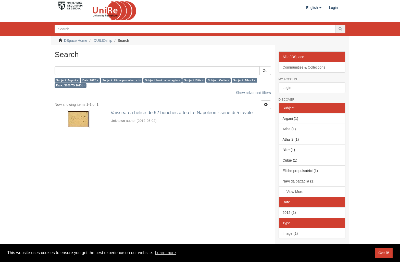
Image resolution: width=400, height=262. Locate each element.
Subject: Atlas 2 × (244, 80)
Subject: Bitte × (194, 80)
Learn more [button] (165, 253)
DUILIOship (103, 40)
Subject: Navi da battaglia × (162, 80)
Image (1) (290, 233)
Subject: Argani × (67, 80)
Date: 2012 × (90, 80)
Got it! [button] (383, 253)
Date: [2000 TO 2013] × (70, 85)
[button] (313, 7)
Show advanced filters (253, 93)
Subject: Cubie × (218, 80)
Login (287, 88)
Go (265, 71)
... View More (293, 192)
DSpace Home (75, 40)
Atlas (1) (289, 129)
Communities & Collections (304, 67)
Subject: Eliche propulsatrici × (121, 80)
